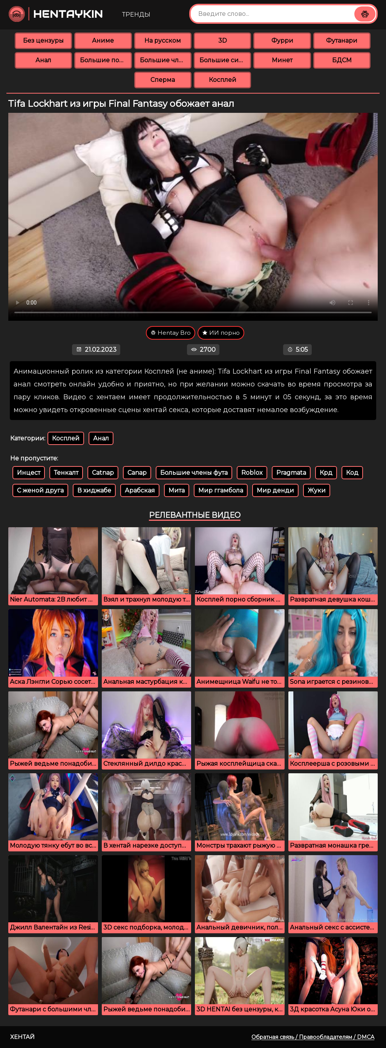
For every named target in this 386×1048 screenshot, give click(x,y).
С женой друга (40, 490)
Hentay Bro (170, 332)
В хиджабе (94, 490)
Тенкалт (66, 472)
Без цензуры (43, 40)
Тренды (136, 14)
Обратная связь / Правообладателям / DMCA (312, 1037)
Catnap (103, 472)
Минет (282, 60)
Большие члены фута (194, 472)
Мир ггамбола (220, 490)
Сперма (162, 79)
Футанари (341, 40)
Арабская (140, 490)
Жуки (317, 490)
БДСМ (342, 60)
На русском (162, 40)
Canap (137, 472)
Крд (326, 472)
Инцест (28, 472)
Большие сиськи (225, 60)
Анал (43, 60)
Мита (176, 490)
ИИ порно (221, 332)
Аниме (103, 40)
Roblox (252, 472)
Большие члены (165, 60)
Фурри (282, 40)
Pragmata (291, 472)
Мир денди (275, 490)
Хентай (22, 1036)
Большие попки (106, 60)
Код (352, 472)
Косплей (222, 79)
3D (222, 40)
